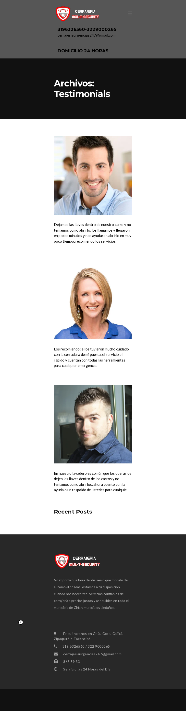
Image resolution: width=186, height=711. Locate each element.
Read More (64, 252)
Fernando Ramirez (83, 218)
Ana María (70, 342)
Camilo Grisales (78, 466)
